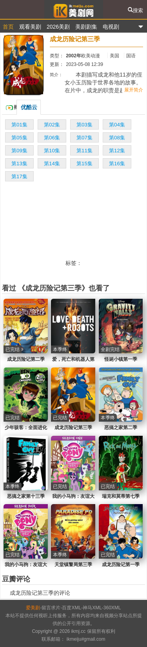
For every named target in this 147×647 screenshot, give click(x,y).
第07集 (84, 138)
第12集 (117, 151)
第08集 (117, 138)
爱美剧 (73, 9)
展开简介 (133, 90)
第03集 (84, 125)
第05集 (19, 138)
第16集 (117, 163)
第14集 (52, 163)
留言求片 (51, 607)
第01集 (19, 125)
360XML (112, 607)
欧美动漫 (90, 55)
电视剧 (111, 27)
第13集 (19, 163)
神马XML (92, 607)
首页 (8, 27)
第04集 (117, 125)
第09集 (19, 151)
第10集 (52, 151)
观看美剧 (30, 27)
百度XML (71, 607)
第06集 (52, 138)
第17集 (19, 176)
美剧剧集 (86, 27)
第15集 (84, 163)
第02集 (52, 125)
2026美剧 (58, 27)
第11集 (84, 151)
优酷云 (29, 107)
